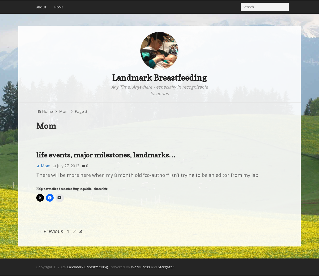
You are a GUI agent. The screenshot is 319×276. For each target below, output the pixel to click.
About (41, 7)
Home (58, 7)
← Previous (50, 231)
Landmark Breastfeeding (159, 78)
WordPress (140, 266)
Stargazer (166, 266)
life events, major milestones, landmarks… (106, 155)
